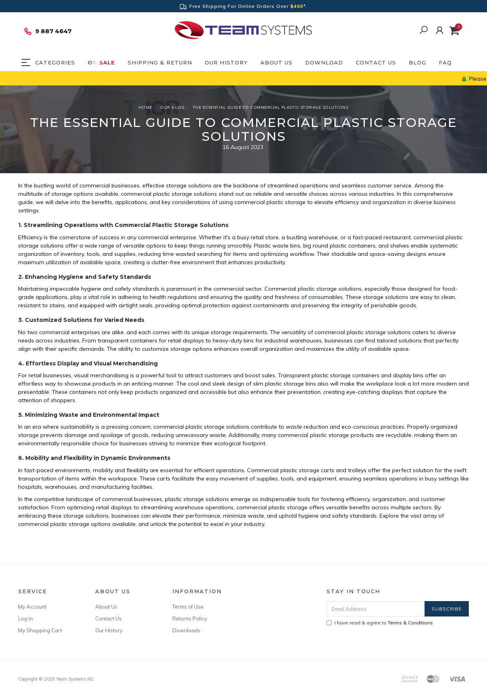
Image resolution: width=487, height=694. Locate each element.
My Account (32, 606)
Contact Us (376, 62)
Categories (55, 62)
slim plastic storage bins (284, 383)
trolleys (357, 470)
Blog (417, 62)
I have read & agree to (380, 623)
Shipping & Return (160, 62)
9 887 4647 (47, 31)
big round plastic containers (339, 245)
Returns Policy (189, 618)
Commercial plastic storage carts (290, 470)
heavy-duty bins (233, 340)
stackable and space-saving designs (379, 253)
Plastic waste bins (277, 245)
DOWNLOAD (324, 62)
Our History (226, 62)
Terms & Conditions (410, 623)
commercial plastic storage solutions (169, 193)
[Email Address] (376, 608)
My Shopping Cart (40, 630)
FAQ (445, 62)
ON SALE (101, 62)
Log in (25, 618)
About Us (276, 62)
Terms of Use (188, 606)
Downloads (186, 630)
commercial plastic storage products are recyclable (344, 435)
